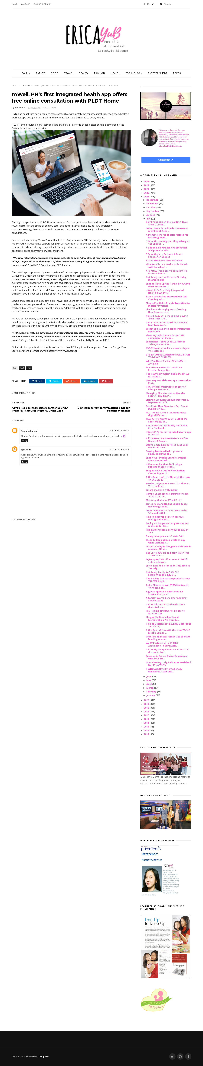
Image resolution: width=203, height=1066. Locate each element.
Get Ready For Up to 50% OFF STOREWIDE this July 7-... (162, 573)
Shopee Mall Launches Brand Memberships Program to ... (163, 618)
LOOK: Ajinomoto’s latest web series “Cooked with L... (167, 512)
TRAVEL (68, 73)
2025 (147, 181)
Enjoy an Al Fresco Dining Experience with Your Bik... (166, 657)
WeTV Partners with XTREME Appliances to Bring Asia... (162, 644)
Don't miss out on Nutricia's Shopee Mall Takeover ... (166, 324)
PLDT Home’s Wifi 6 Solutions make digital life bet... (166, 414)
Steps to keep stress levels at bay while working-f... (165, 541)
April (149, 683)
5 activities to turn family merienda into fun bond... (166, 427)
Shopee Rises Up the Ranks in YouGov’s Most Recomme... (168, 285)
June (149, 676)
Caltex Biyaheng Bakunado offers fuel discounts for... (167, 651)
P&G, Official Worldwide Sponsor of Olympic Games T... (166, 388)
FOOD (55, 73)
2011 (147, 734)
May (149, 680)
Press (29, 86)
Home (14, 4)
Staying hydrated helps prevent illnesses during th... (164, 452)
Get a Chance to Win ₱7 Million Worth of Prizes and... (167, 586)
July (148, 218)
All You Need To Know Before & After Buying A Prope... (167, 439)
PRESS (177, 73)
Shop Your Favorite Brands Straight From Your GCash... (166, 459)
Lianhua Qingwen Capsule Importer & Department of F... (167, 401)
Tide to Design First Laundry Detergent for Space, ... (168, 625)
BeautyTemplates (40, 1056)
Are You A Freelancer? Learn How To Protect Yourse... (166, 272)
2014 (147, 722)
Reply (24, 440)
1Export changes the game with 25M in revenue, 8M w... (168, 548)
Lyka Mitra (26, 449)
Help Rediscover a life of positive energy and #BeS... (165, 518)
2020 (147, 700)
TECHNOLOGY (134, 73)
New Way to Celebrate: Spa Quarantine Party (168, 382)
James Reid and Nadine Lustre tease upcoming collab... (167, 505)
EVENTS (40, 73)
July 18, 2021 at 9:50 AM (119, 449)
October (151, 207)
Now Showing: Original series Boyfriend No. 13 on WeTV (168, 664)
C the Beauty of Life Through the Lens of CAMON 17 (168, 478)
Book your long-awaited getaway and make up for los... (167, 524)
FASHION (99, 73)
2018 (147, 707)
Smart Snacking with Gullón (161, 489)
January (151, 695)
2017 (147, 711)
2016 (147, 715)
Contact (25, 4)
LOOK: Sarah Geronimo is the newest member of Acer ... (167, 229)
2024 (147, 185)
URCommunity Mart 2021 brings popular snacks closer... (164, 465)
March (150, 687)
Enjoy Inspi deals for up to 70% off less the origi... (168, 567)
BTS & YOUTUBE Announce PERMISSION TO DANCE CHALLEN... (168, 356)
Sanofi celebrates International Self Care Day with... (166, 298)
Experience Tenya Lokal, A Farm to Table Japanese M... (165, 343)
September (153, 211)
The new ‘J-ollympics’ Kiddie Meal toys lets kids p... (167, 375)
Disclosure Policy (42, 4)
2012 (147, 730)
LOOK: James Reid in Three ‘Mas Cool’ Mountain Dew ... (167, 446)
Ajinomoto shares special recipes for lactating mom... (167, 236)
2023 (147, 189)
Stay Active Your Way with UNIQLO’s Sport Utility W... (166, 420)
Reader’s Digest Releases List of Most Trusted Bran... (168, 485)
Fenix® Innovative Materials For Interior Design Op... (164, 369)
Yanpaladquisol (29, 431)
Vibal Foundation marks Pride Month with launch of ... (166, 265)
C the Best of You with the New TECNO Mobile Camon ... (168, 631)
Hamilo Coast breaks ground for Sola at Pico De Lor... (167, 495)
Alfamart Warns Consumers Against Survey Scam (166, 599)
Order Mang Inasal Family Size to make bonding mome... (168, 638)
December (152, 199)
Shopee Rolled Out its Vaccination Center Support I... (165, 472)
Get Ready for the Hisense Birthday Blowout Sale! (166, 278)
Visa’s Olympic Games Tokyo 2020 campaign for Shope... (165, 336)
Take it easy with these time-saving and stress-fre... (167, 317)
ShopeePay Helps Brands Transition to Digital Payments (168, 304)
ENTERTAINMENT (157, 73)
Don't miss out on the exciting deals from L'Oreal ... (167, 223)
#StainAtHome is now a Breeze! (164, 260)
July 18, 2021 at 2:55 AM (119, 431)
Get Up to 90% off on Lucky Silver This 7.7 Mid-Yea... (167, 554)
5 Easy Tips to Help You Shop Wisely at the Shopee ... (168, 242)
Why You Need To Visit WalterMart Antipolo (166, 362)
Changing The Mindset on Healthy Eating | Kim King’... (165, 394)
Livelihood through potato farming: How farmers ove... (166, 311)
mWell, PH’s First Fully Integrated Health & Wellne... (165, 291)
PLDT (22, 86)
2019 (147, 703)
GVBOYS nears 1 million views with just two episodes (168, 349)
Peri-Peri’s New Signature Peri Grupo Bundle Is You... (167, 407)
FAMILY (26, 73)
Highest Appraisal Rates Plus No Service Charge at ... (164, 593)
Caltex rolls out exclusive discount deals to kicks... (165, 606)
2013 (147, 726)
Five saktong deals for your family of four (167, 531)
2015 (147, 719)
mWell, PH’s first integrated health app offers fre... (168, 433)
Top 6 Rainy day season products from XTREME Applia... (168, 580)
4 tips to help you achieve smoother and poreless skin (166, 249)
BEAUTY (83, 73)
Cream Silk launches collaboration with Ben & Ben (168, 330)
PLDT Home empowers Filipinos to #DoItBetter (165, 612)
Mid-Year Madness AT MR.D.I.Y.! (164, 500)
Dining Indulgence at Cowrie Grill (164, 536)
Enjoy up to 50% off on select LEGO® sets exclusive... (166, 560)
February (151, 691)
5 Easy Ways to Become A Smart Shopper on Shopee (164, 255)
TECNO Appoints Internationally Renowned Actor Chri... (164, 670)
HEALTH (115, 73)
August (150, 214)
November (152, 203)
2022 (147, 192)
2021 (147, 196)
